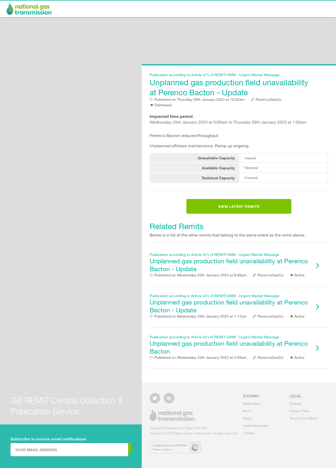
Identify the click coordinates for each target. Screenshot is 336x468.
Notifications (187, 9)
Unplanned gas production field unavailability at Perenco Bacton (230, 351)
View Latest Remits (239, 210)
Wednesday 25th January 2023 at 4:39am (200, 364)
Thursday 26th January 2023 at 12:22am (199, 99)
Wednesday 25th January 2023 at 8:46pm (200, 281)
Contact (315, 9)
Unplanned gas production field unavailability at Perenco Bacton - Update (230, 84)
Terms (167, 452)
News (217, 9)
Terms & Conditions (304, 421)
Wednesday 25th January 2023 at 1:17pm (200, 322)
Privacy (157, 452)
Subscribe (109, 449)
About (240, 9)
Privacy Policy (299, 414)
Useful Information (277, 9)
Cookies (295, 406)
